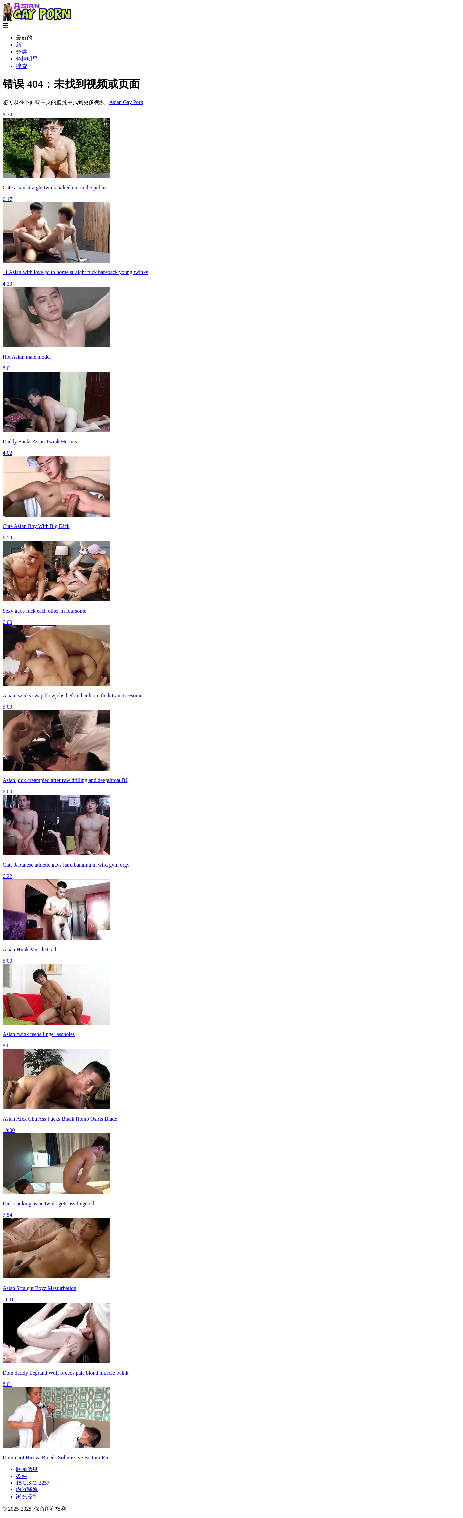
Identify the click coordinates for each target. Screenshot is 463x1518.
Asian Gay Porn (126, 102)
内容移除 (27, 1489)
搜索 (21, 66)
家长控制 (27, 1496)
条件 (21, 1476)
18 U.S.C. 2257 (32, 1483)
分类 (21, 52)
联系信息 (27, 1469)
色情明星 (27, 59)
